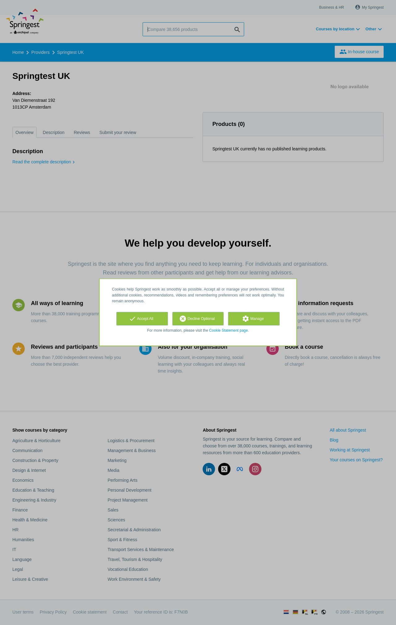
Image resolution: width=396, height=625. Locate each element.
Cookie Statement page (228, 330)
